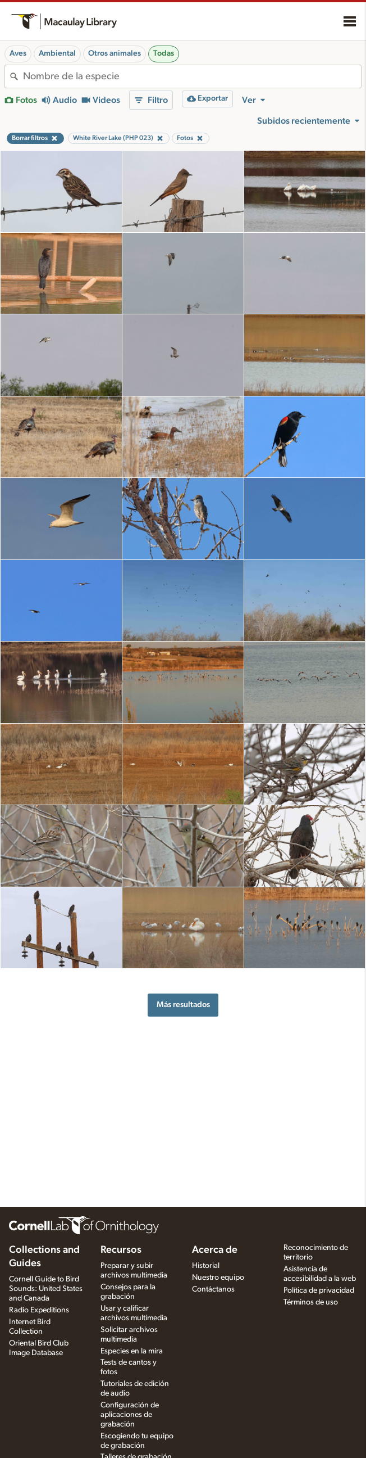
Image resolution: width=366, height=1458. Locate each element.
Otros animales (114, 53)
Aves (18, 53)
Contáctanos (213, 1289)
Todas (163, 53)
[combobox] (192, 76)
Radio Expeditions (39, 1310)
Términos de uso (310, 1302)
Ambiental (57, 53)
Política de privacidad (318, 1290)
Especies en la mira (131, 1351)
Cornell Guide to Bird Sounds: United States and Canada (46, 1288)
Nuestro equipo (218, 1277)
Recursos (120, 1250)
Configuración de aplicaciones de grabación (129, 1414)
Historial (205, 1266)
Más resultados (183, 1004)
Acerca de (214, 1250)
